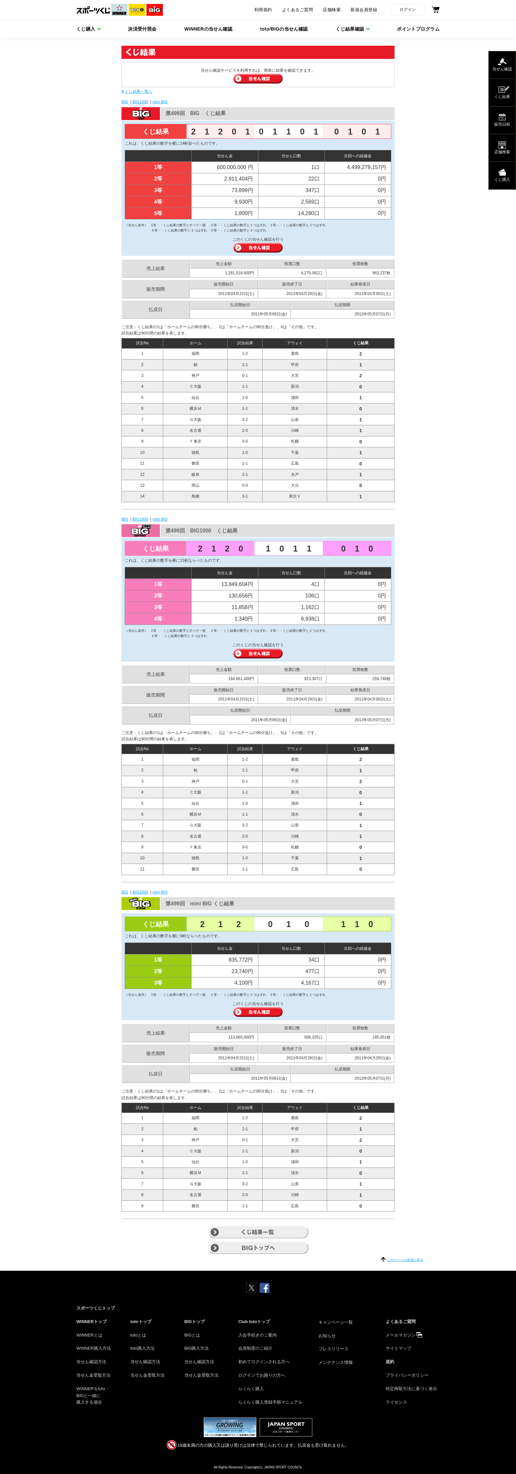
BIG (124, 102)
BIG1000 (140, 102)
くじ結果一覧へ (138, 91)
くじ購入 (85, 29)
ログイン (408, 9)
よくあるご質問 (297, 10)
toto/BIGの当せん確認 (284, 29)
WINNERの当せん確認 (208, 29)
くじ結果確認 (350, 29)
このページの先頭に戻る (405, 1260)
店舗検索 (332, 10)
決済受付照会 (142, 29)
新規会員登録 (363, 10)
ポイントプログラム (418, 29)
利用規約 (263, 10)
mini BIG (160, 102)
